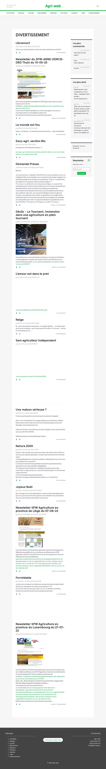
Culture (31, 13)
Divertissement (94, 13)
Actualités (10, 13)
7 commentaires (61, 594)
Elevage (21, 13)
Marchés (53, 13)
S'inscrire (81, 173)
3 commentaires (61, 313)
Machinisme (42, 13)
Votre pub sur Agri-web (53, 740)
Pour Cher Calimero (79, 62)
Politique (64, 13)
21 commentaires (61, 480)
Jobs (83, 13)
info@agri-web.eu (94, 745)
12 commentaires (61, 134)
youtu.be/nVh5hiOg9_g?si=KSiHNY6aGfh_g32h (31, 310)
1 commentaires (61, 157)
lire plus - (53, 205)
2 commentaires (61, 205)
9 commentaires (61, 52)
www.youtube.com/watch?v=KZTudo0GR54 (31, 376)
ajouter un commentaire (59, 118)
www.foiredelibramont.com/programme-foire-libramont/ (35, 688)
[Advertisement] (53, 21)
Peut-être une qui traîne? (80, 54)
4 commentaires (61, 501)
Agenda (74, 13)
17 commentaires (61, 333)
